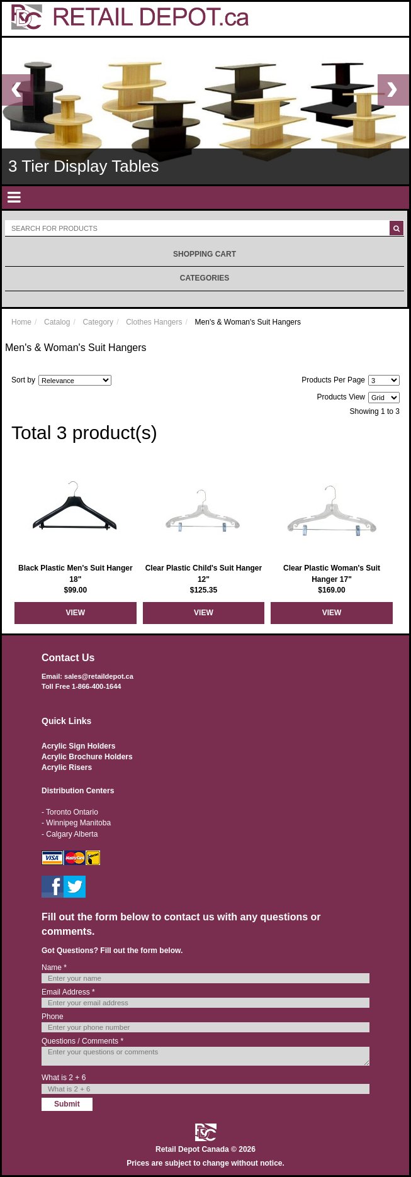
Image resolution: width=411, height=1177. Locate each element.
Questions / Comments (82, 1041)
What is (64, 1077)
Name (54, 967)
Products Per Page (333, 380)
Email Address (68, 992)
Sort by (23, 380)
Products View (341, 397)
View (75, 612)
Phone (53, 1016)
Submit (67, 1104)
